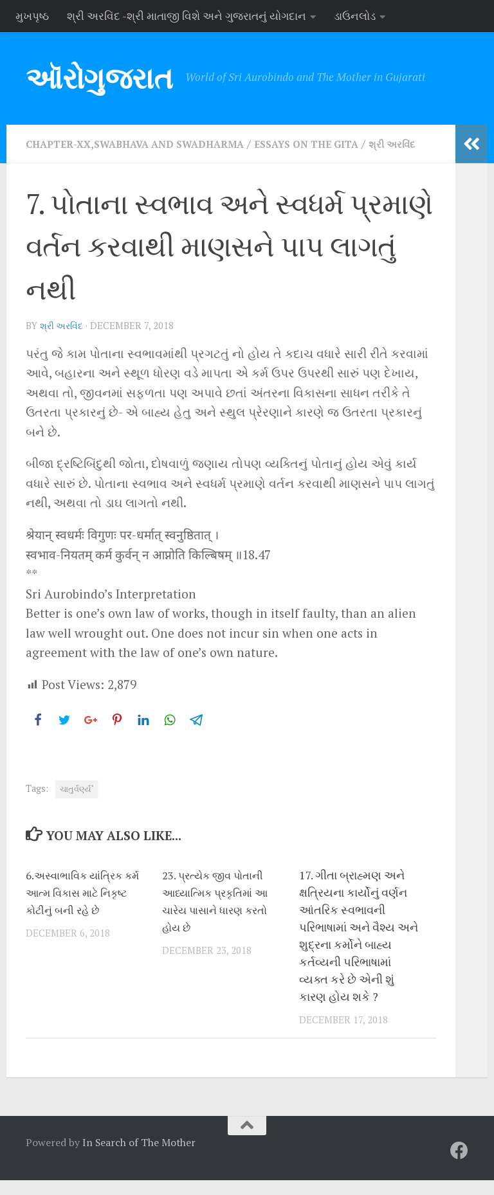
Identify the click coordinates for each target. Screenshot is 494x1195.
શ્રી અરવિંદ (63, 341)
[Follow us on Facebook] (459, 1165)
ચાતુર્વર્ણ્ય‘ (77, 803)
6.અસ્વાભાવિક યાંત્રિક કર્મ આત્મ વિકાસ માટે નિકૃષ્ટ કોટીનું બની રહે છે (82, 907)
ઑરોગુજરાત (99, 78)
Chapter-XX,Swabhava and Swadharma (146, 143)
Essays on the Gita (335, 143)
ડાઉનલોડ (355, 15)
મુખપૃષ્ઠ (32, 15)
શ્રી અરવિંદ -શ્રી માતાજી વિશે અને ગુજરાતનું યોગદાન (186, 15)
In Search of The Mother (139, 1157)
